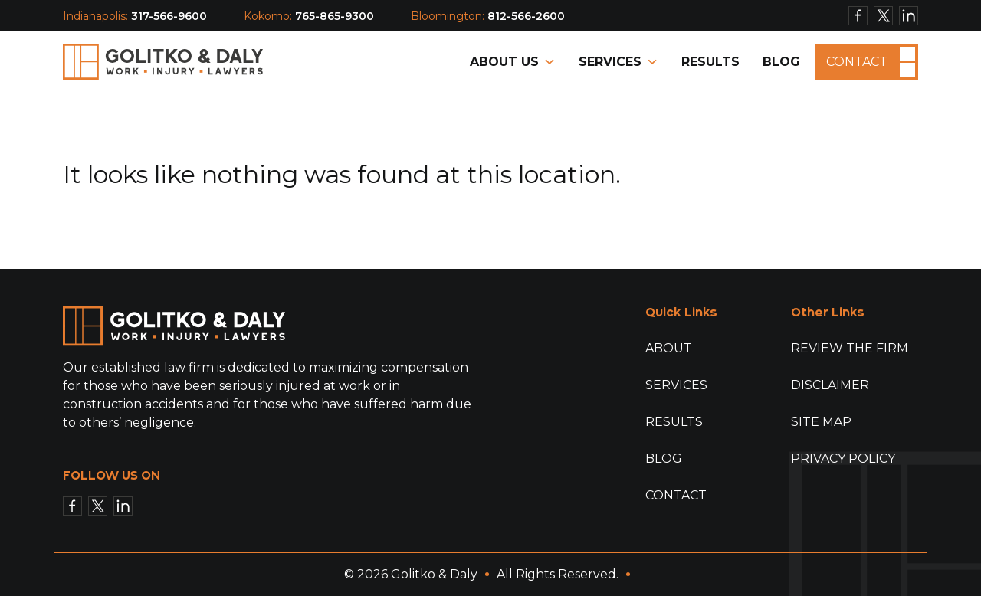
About (668, 348)
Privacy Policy (843, 458)
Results (710, 61)
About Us (513, 62)
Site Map (821, 421)
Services (618, 62)
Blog (781, 61)
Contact (857, 61)
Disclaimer (830, 385)
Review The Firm (849, 348)
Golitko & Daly (434, 574)
